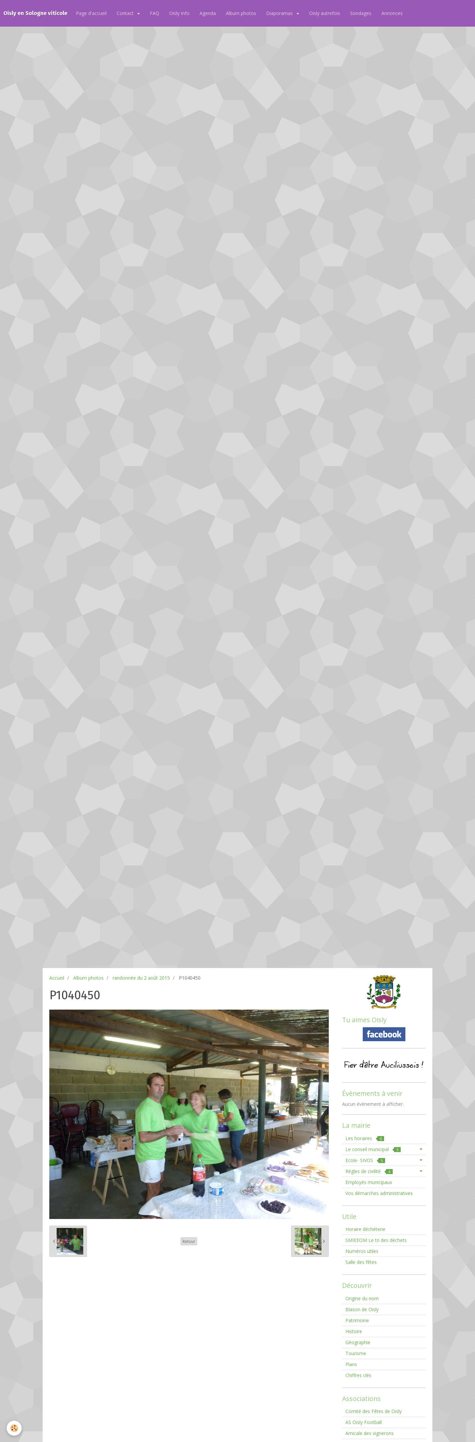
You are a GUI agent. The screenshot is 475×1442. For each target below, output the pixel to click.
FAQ (154, 13)
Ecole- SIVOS (365, 1160)
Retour (189, 1241)
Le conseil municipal (373, 1149)
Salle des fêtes (361, 1262)
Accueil (56, 978)
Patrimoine (357, 1320)
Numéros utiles (361, 1251)
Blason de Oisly (362, 1309)
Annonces (392, 13)
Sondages (360, 13)
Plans (351, 1364)
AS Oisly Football (363, 1422)
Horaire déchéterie (365, 1229)
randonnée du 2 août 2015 (141, 978)
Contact (126, 13)
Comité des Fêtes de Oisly (373, 1411)
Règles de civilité (369, 1171)
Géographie (357, 1342)
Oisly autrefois (324, 13)
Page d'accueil (91, 13)
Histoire (353, 1331)
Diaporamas (280, 13)
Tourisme (355, 1353)
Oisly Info (179, 13)
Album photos (241, 13)
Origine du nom (362, 1298)
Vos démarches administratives (379, 1193)
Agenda (208, 13)
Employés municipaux (368, 1182)
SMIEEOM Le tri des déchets (376, 1240)
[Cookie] (14, 1428)
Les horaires (364, 1138)
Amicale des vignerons (369, 1433)
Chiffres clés (358, 1375)
